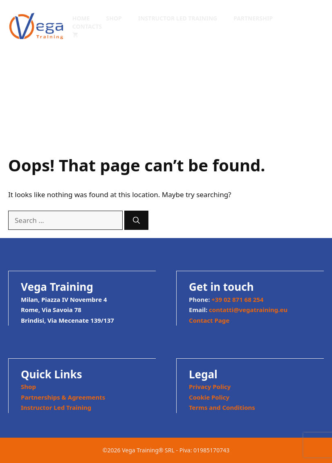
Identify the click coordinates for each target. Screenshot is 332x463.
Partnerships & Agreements (63, 397)
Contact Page (209, 320)
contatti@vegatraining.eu (248, 310)
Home (81, 18)
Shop (114, 18)
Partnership (253, 18)
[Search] (136, 220)
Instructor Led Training (177, 18)
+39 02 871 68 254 (237, 299)
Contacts (87, 26)
